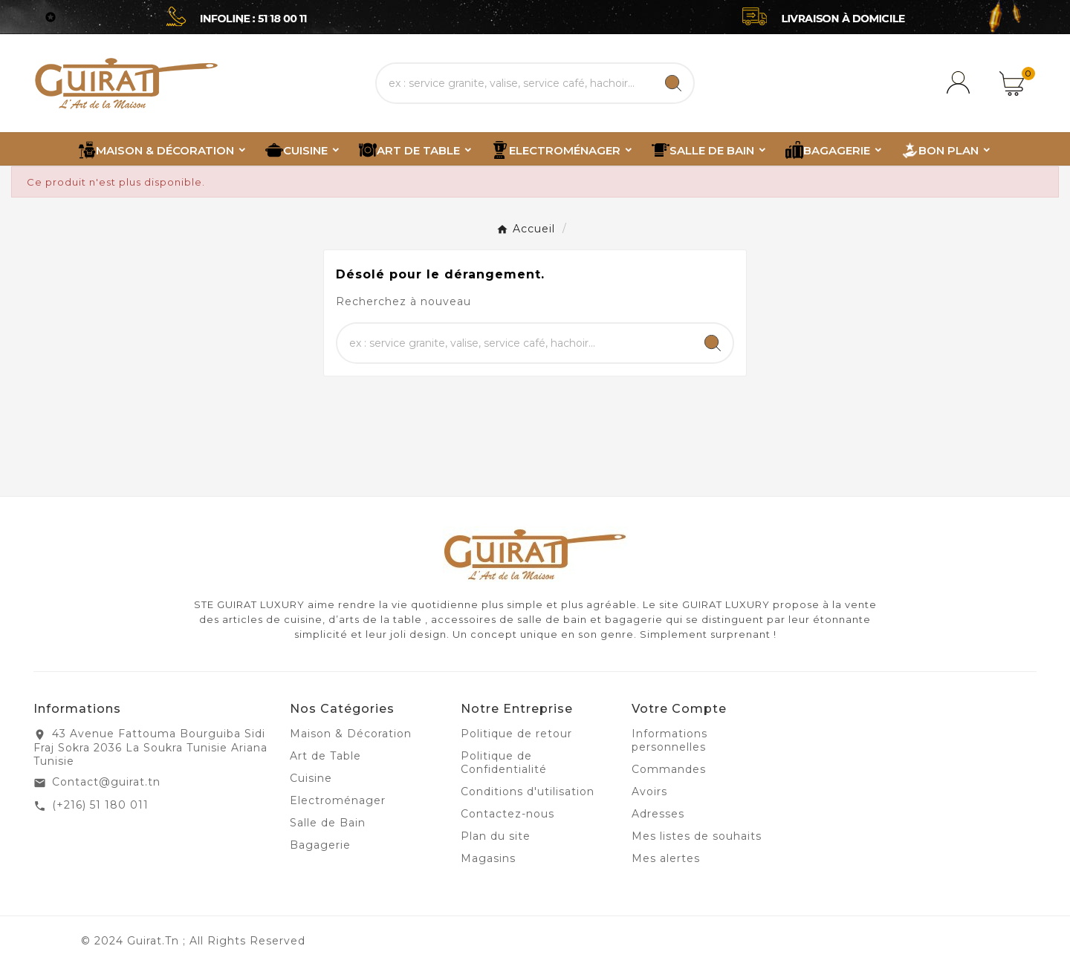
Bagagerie (320, 845)
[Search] (673, 83)
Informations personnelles (669, 740)
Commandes (669, 769)
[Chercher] (515, 83)
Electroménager (338, 800)
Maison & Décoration (351, 733)
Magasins (488, 858)
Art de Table (325, 756)
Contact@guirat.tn (106, 782)
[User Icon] (961, 83)
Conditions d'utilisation (527, 791)
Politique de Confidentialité (504, 762)
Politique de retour (516, 733)
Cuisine (311, 778)
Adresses (658, 813)
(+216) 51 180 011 (100, 805)
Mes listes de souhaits (697, 836)
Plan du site (496, 836)
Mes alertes (666, 858)
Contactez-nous (507, 813)
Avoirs (649, 791)
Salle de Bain (328, 822)
